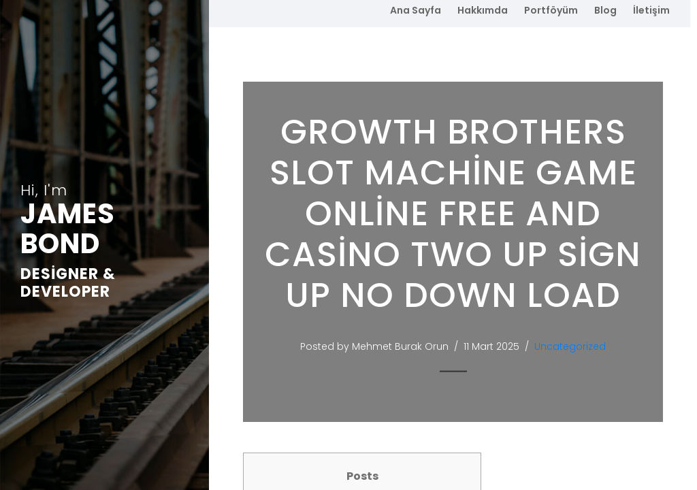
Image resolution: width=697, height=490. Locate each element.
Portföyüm (551, 10)
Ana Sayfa (415, 10)
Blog (605, 10)
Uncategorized (570, 346)
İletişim (651, 10)
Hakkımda (482, 10)
